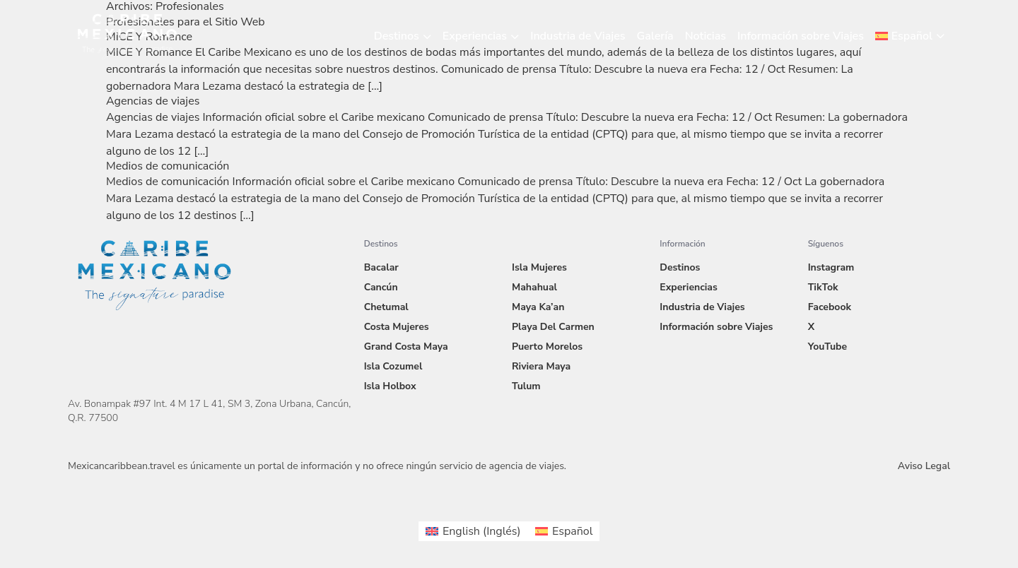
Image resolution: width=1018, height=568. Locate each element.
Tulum (526, 386)
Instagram (831, 267)
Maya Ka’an (538, 307)
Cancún (381, 287)
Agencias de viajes (152, 101)
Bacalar (381, 267)
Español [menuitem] (572, 531)
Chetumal (386, 307)
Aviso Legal (924, 466)
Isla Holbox (390, 386)
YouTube (827, 346)
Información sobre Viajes (800, 36)
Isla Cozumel (393, 366)
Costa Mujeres (396, 326)
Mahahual (534, 287)
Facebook (829, 307)
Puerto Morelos (547, 346)
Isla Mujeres (539, 267)
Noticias (705, 36)
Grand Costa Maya (406, 346)
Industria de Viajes (577, 36)
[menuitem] (909, 36)
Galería (655, 36)
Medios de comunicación (167, 166)
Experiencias (475, 36)
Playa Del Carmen (553, 326)
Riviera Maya (541, 366)
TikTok (823, 287)
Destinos (396, 36)
